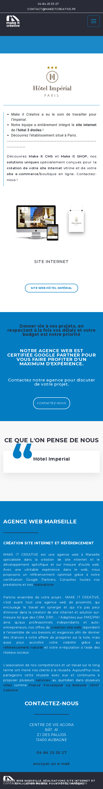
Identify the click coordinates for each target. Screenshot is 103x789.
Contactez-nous (51, 403)
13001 (94, 685)
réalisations (44, 585)
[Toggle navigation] (94, 21)
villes (7, 685)
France (35, 685)
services (43, 680)
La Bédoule (76, 685)
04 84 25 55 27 (48, 3)
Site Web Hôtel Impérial (51, 288)
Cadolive (10, 690)
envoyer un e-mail (51, 764)
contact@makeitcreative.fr (51, 9)
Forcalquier (54, 685)
